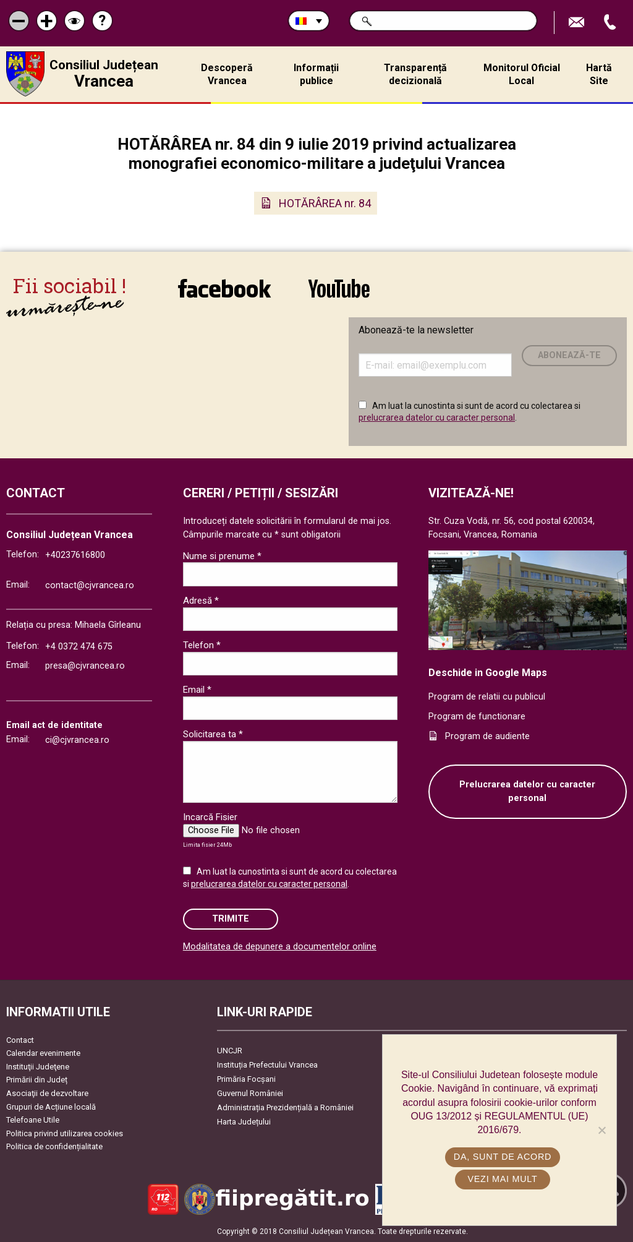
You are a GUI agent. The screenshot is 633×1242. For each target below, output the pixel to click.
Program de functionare (476, 716)
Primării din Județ (36, 1079)
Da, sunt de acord (502, 1157)
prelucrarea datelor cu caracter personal (437, 417)
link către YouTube (339, 288)
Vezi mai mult (502, 1179)
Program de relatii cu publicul (486, 697)
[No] (601, 1130)
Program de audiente (487, 736)
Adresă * (201, 600)
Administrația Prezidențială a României (285, 1107)
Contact (20, 1040)
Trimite (230, 919)
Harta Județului (244, 1121)
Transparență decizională (415, 74)
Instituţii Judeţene (37, 1066)
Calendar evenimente (43, 1053)
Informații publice (316, 74)
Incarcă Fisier (210, 817)
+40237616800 (75, 555)
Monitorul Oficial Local (521, 74)
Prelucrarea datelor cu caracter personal (527, 791)
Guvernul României (250, 1093)
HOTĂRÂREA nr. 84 (325, 203)
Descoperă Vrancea (227, 74)
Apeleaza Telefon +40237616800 (611, 22)
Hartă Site (599, 74)
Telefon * (202, 645)
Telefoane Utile (32, 1119)
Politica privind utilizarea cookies (64, 1133)
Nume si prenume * (222, 556)
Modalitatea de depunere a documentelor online (279, 946)
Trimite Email (578, 22)
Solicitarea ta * (213, 734)
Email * (197, 689)
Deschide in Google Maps (487, 673)
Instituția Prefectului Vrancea (267, 1064)
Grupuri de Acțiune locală (51, 1106)
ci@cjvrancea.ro (77, 740)
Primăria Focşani (246, 1079)
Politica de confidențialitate (54, 1146)
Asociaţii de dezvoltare (47, 1093)
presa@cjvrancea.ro (85, 666)
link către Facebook (224, 288)
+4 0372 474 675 (79, 646)
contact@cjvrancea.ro (89, 585)
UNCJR (229, 1050)
